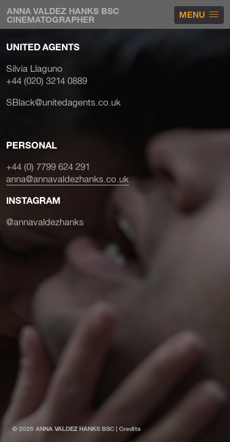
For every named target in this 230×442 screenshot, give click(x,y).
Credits (129, 429)
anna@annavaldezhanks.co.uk (67, 179)
